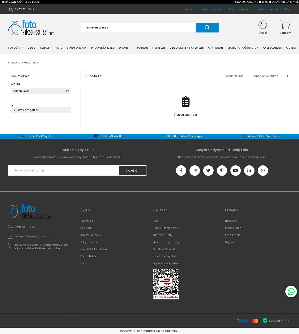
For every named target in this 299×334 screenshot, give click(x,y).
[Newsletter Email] (77, 170)
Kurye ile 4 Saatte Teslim (263, 136)
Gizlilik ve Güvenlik (164, 249)
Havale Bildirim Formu (94, 249)
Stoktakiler (95, 76)
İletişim (287, 9)
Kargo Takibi (88, 256)
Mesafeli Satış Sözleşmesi (169, 242)
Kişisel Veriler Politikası (166, 263)
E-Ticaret (140, 331)
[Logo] (31, 27)
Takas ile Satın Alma (112, 136)
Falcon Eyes (31, 62)
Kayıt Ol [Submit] (132, 170)
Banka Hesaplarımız (268, 9)
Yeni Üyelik (86, 221)
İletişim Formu (89, 242)
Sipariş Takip (233, 228)
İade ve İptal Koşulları (39, 136)
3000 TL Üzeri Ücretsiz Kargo (184, 136)
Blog (156, 221)
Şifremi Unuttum (90, 235)
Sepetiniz (230, 242)
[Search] (149, 27)
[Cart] (285, 28)
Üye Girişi (86, 228)
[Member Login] (262, 28)
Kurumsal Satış (162, 235)
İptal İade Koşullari (164, 256)
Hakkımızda (245, 9)
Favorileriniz (232, 235)
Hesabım (231, 221)
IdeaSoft (126, 331)
